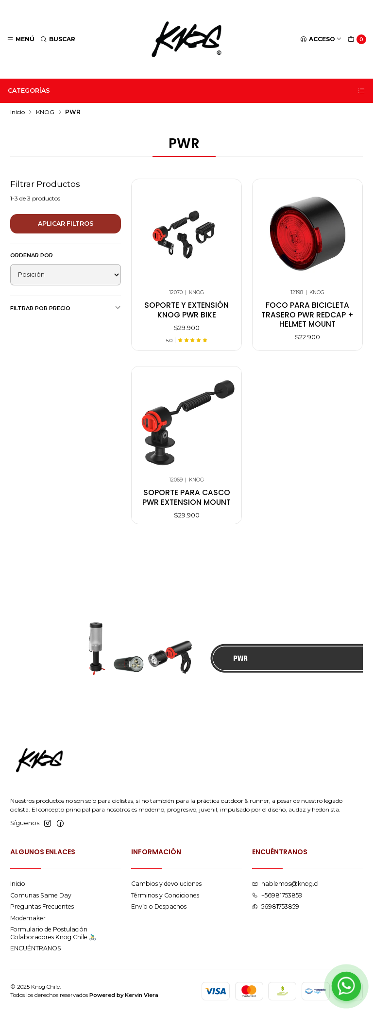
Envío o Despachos (158, 906)
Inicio (17, 112)
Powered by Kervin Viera (123, 995)
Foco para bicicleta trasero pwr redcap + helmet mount (307, 314)
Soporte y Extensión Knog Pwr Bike (186, 309)
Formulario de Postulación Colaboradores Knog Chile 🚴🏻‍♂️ (53, 933)
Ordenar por (31, 255)
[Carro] (357, 39)
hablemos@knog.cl (285, 883)
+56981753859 (277, 895)
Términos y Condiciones (165, 895)
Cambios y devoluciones (166, 883)
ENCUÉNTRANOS (35, 948)
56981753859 (275, 906)
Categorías (187, 91)
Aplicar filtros (66, 223)
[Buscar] (58, 39)
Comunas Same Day (40, 895)
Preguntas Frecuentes (42, 906)
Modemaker (28, 918)
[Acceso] (321, 39)
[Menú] (20, 39)
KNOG (45, 112)
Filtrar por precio (65, 308)
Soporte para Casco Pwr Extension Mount (186, 506)
